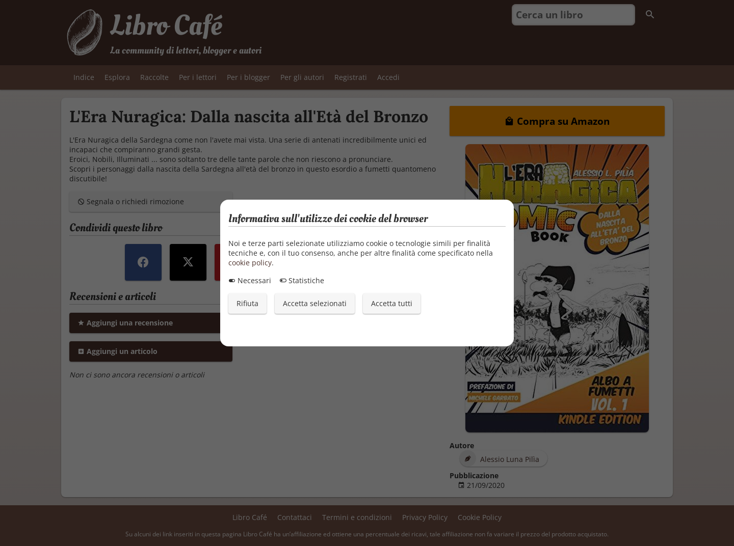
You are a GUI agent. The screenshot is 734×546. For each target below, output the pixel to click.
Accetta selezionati (315, 303)
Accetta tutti (391, 303)
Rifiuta (247, 303)
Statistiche (301, 280)
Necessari (249, 280)
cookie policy (250, 262)
